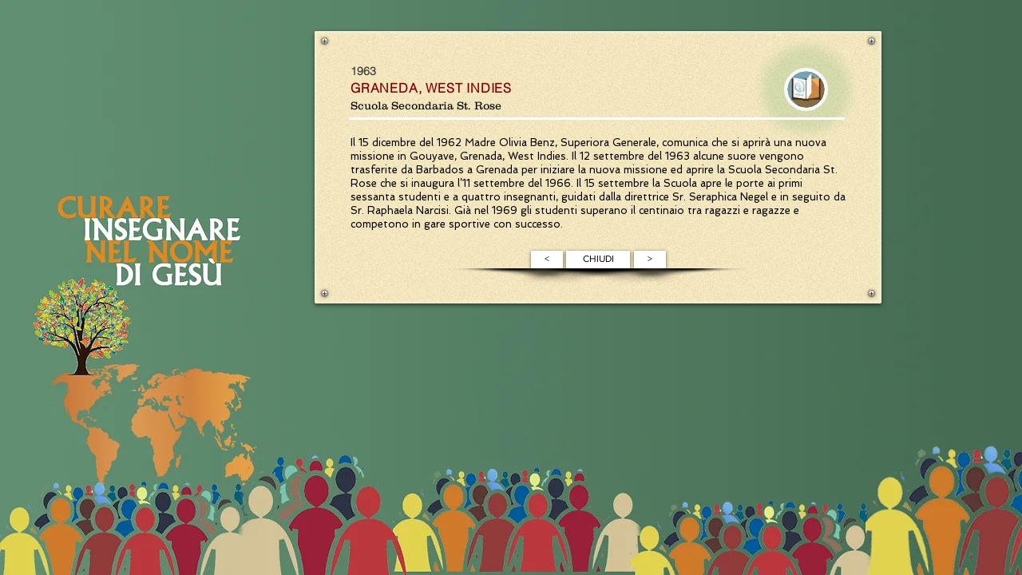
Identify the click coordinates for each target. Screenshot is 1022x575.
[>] (650, 259)
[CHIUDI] (598, 259)
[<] (547, 259)
